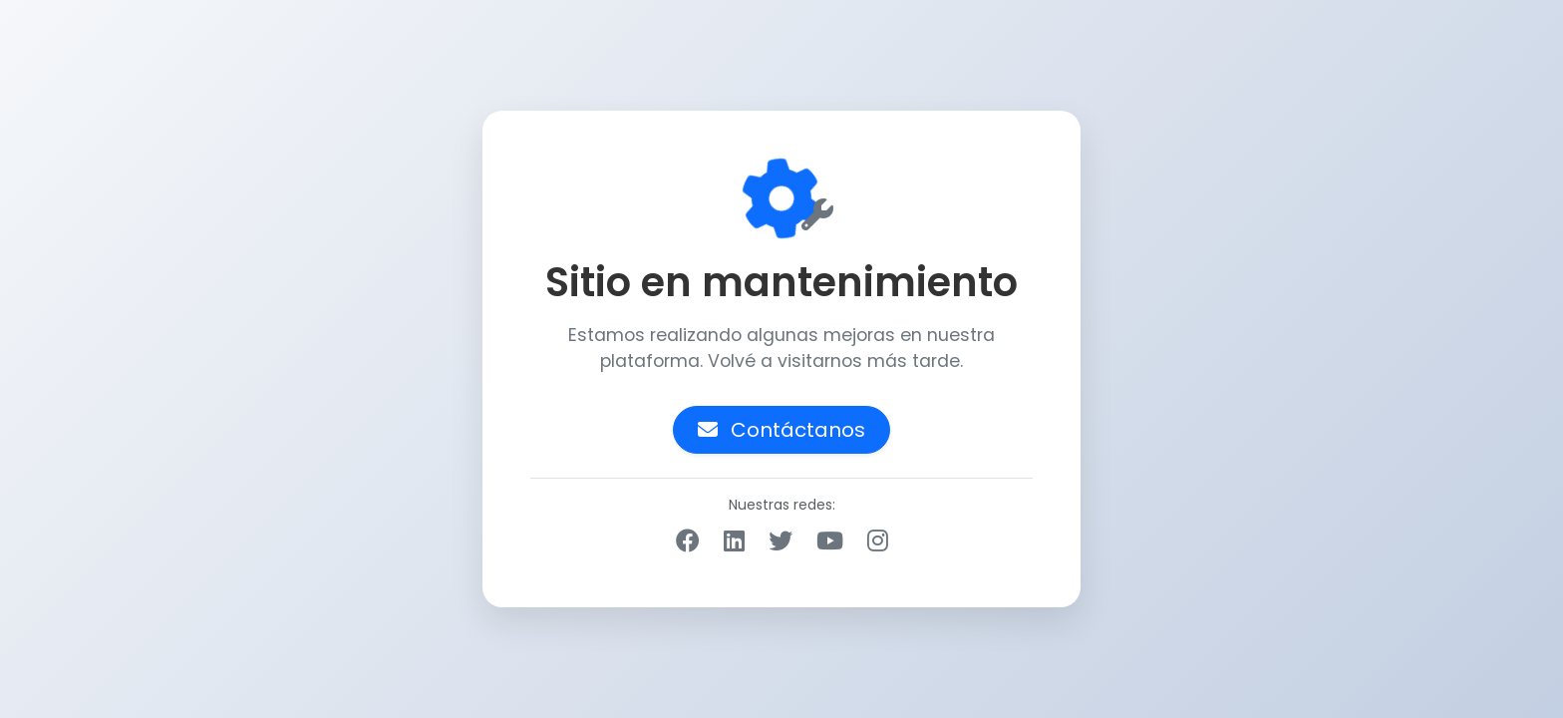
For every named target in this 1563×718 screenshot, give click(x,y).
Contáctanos (781, 430)
